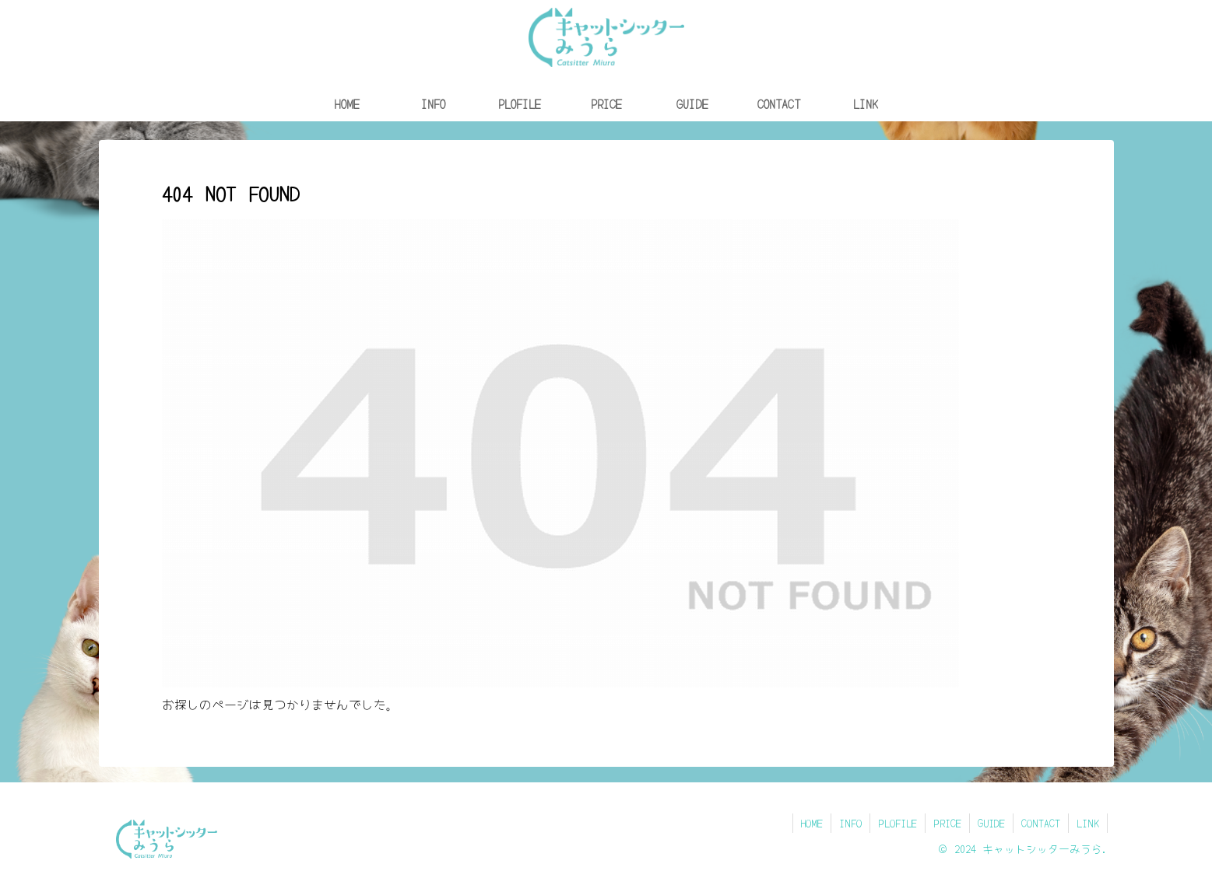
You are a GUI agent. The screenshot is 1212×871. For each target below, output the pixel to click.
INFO (850, 823)
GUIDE (991, 823)
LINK (1088, 823)
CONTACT (1040, 823)
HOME (812, 823)
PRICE (947, 823)
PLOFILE (897, 823)
